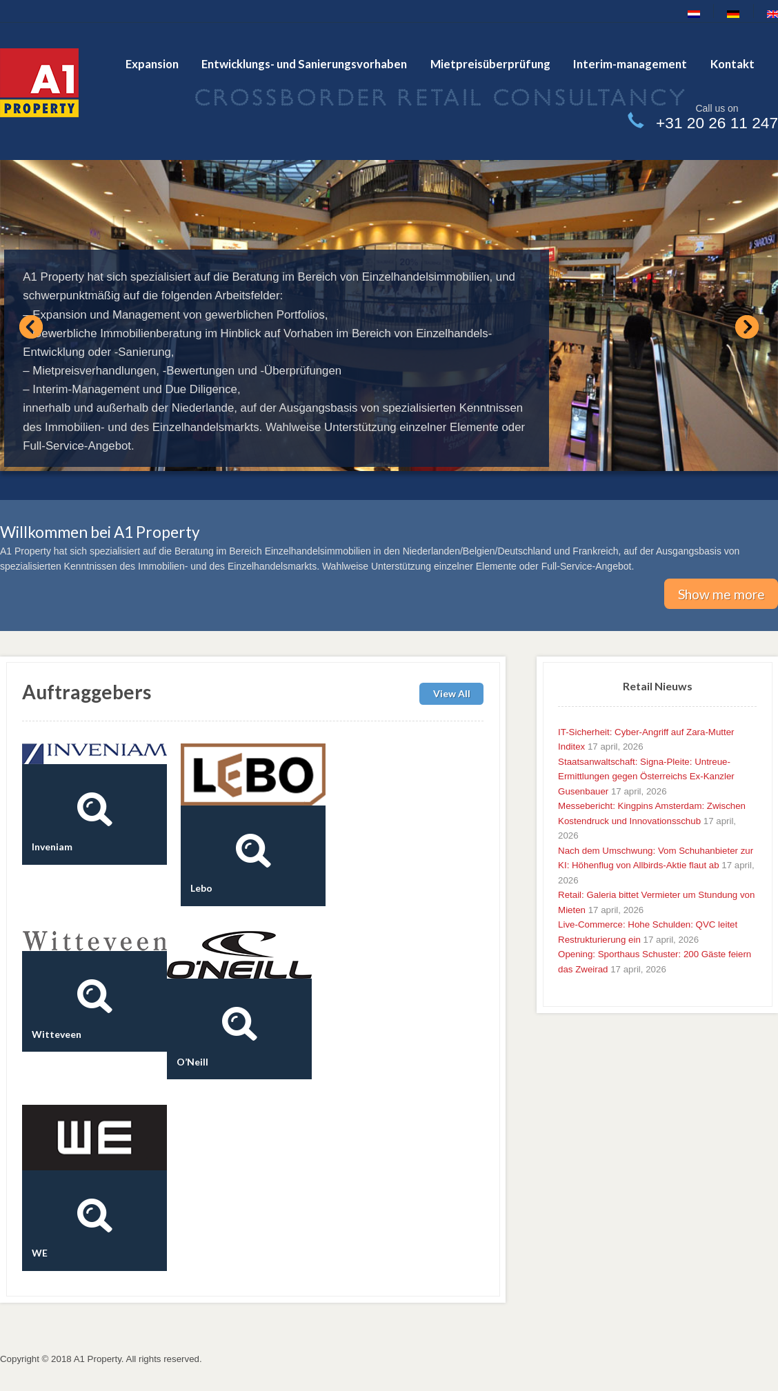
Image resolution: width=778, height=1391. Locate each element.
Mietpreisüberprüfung (490, 64)
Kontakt (732, 64)
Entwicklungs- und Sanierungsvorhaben (304, 64)
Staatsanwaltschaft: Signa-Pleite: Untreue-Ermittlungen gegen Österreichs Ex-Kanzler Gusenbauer (646, 777)
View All (451, 694)
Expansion (152, 64)
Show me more (721, 594)
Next (747, 327)
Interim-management (630, 64)
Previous (31, 327)
